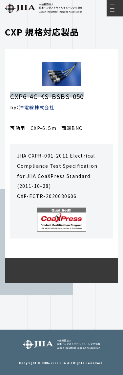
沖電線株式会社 (36, 107)
